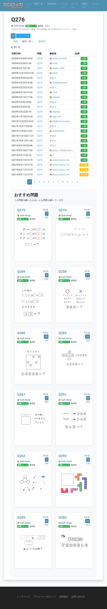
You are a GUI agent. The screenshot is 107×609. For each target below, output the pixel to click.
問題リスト (85, 6)
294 (46, 279)
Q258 (63, 272)
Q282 (63, 517)
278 (88, 463)
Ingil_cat (56, 116)
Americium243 (59, 58)
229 (88, 340)
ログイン (95, 6)
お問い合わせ (78, 596)
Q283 (63, 333)
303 (88, 402)
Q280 (21, 333)
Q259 (63, 456)
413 (88, 525)
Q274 (63, 210)
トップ (29, 6)
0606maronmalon (61, 121)
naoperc (56, 97)
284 (46, 402)
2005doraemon (59, 82)
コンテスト (74, 6)
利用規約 (63, 596)
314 (88, 217)
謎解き (47, 26)
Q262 (21, 456)
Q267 (21, 394)
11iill (54, 92)
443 (88, 279)
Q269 (21, 272)
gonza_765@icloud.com (64, 150)
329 (46, 340)
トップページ (23, 596)
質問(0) (41, 41)
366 (46, 525)
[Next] (72, 182)
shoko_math (58, 68)
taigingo (56, 111)
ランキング (64, 6)
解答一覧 (27, 41)
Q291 (63, 394)
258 (46, 463)
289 (46, 217)
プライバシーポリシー (44, 596)
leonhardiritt (58, 131)
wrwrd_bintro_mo (61, 160)
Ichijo (55, 73)
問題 (15, 41)
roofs (55, 63)
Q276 (39, 58)
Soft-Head (19, 25)
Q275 (21, 210)
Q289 (21, 517)
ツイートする (23, 36)
